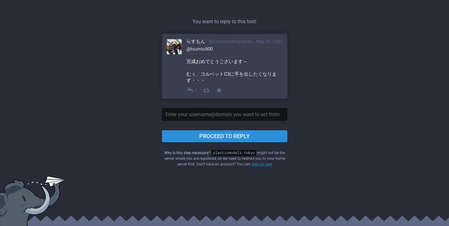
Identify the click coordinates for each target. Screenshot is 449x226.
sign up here (262, 164)
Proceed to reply (224, 136)
